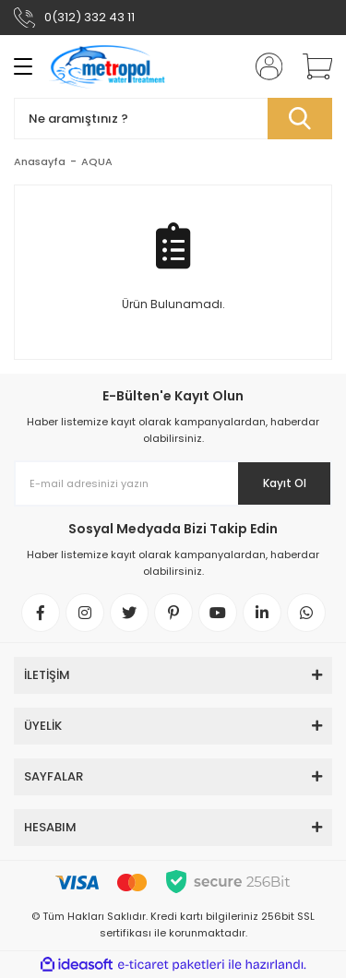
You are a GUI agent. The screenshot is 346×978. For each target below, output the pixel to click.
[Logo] (107, 66)
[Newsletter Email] (173, 483)
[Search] (173, 118)
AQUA (97, 161)
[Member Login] (263, 66)
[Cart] (311, 66)
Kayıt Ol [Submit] (284, 483)
